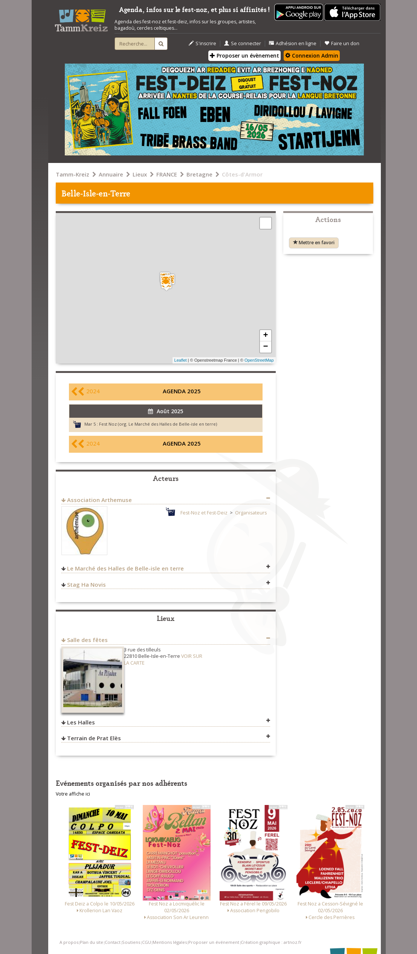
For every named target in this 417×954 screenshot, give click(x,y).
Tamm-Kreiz (72, 174)
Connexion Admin (311, 55)
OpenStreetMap (259, 360)
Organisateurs (251, 513)
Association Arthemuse (99, 500)
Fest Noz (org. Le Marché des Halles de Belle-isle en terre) (158, 424)
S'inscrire (202, 43)
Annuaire (111, 174)
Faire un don (341, 43)
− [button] (265, 347)
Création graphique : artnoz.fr (271, 942)
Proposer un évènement (244, 55)
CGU (146, 942)
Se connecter (242, 43)
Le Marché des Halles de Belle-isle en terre (125, 568)
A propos (69, 942)
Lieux (140, 174)
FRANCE (166, 174)
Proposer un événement (213, 942)
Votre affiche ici (73, 794)
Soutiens (131, 942)
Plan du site (91, 942)
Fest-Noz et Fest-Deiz (204, 513)
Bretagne (199, 174)
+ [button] (265, 335)
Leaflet (180, 360)
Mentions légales (170, 942)
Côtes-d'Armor (242, 174)
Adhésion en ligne (292, 43)
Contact (113, 942)
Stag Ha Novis (86, 584)
